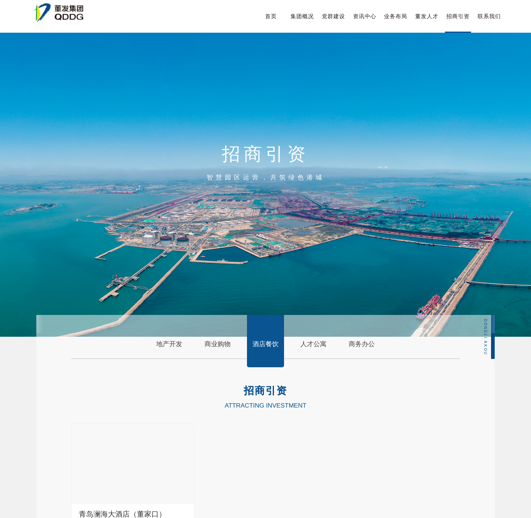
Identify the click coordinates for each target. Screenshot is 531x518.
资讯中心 (364, 16)
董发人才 (426, 16)
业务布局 (395, 16)
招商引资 (458, 16)
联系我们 (489, 16)
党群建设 (333, 16)
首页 (271, 16)
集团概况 (302, 16)
